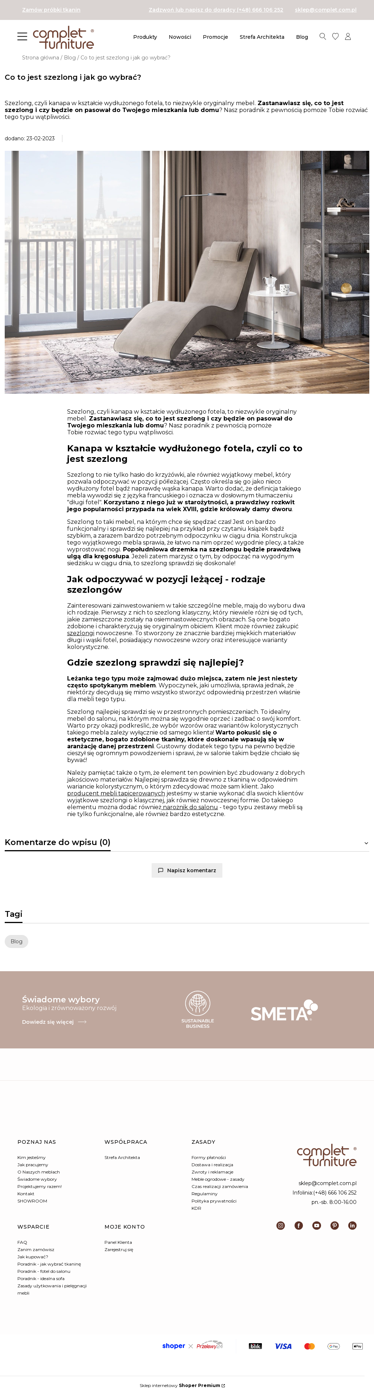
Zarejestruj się (118, 1249)
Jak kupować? (32, 1256)
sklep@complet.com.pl (326, 10)
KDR (196, 1208)
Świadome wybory (37, 1179)
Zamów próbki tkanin (51, 10)
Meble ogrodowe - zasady (218, 1179)
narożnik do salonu (189, 807)
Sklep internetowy (180, 1385)
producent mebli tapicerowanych (116, 793)
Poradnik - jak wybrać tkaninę (49, 1264)
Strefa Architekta (122, 1157)
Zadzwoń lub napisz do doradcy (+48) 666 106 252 (216, 10)
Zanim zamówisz (35, 1249)
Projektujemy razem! (39, 1186)
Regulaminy (205, 1193)
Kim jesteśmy (31, 1157)
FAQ (22, 1242)
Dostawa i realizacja (212, 1164)
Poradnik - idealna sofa (41, 1278)
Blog (70, 58)
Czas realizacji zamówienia (220, 1186)
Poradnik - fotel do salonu (43, 1271)
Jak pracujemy (32, 1164)
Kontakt (25, 1193)
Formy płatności (209, 1157)
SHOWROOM (32, 1201)
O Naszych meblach (38, 1172)
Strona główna (40, 58)
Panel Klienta (118, 1242)
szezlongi (80, 633)
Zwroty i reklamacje (212, 1172)
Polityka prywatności (214, 1201)
